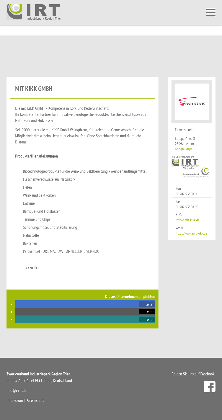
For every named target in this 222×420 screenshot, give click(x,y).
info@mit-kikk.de (187, 219)
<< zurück (32, 268)
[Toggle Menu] (212, 12)
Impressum (15, 400)
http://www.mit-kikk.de (191, 233)
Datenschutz (35, 400)
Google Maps (183, 148)
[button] (147, 304)
